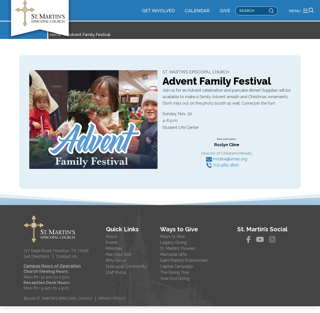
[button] (301, 13)
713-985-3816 (222, 171)
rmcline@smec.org (226, 165)
